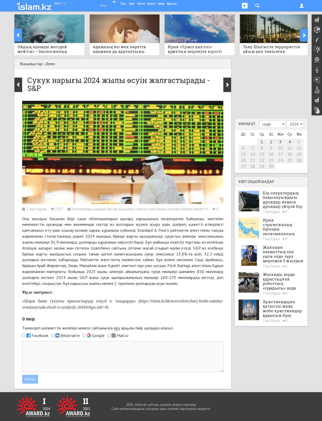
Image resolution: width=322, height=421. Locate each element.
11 (289, 148)
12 (299, 148)
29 (262, 166)
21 (252, 160)
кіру (117, 328)
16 (271, 153)
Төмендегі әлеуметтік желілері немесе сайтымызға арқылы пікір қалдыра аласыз (97, 328)
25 (289, 160)
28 (252, 166)
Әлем (50, 63)
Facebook (40, 335)
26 (299, 160)
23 (271, 160)
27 (243, 166)
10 (280, 148)
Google (98, 335)
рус (64, 2)
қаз (57, 2)
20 (243, 160)
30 (271, 166)
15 (262, 153)
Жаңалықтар (31, 63)
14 (252, 153)
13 (243, 153)
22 (262, 160)
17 (280, 153)
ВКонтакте (70, 335)
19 (299, 153)
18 (289, 153)
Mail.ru (122, 335)
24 (280, 160)
